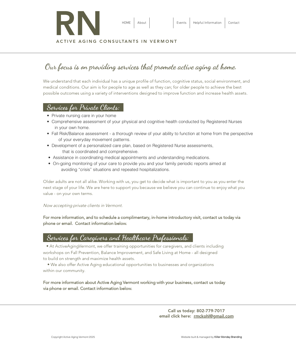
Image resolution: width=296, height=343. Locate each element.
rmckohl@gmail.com (214, 316)
